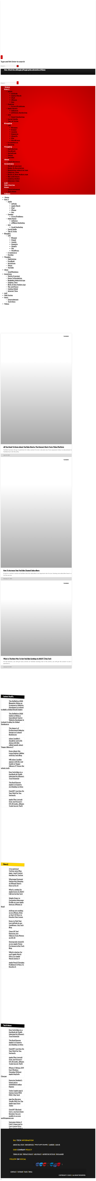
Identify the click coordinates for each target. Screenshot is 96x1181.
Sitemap (20, 1172)
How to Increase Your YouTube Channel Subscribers (21, 570)
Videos (43, 70)
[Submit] (18, 66)
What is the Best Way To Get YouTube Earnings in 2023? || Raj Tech (27, 659)
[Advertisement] (36, 320)
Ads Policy (37, 1154)
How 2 (6, 70)
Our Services (29, 1145)
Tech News (12, 70)
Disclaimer (60, 1154)
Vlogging (26, 70)
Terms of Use (17, 1154)
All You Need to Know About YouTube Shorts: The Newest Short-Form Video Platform (33, 447)
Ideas (31, 70)
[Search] (8, 66)
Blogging (19, 70)
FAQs (26, 1172)
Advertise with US (49, 1154)
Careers (51, 1145)
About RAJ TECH (18, 1145)
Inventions (37, 70)
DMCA (30, 1172)
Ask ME (57, 1145)
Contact (13, 1172)
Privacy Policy (28, 1154)
